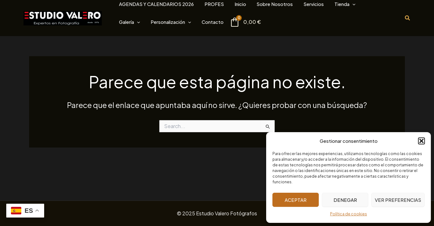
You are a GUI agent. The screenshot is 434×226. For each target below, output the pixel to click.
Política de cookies (348, 214)
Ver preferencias (398, 200)
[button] (421, 141)
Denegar (345, 200)
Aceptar (296, 200)
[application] (318, 4)
